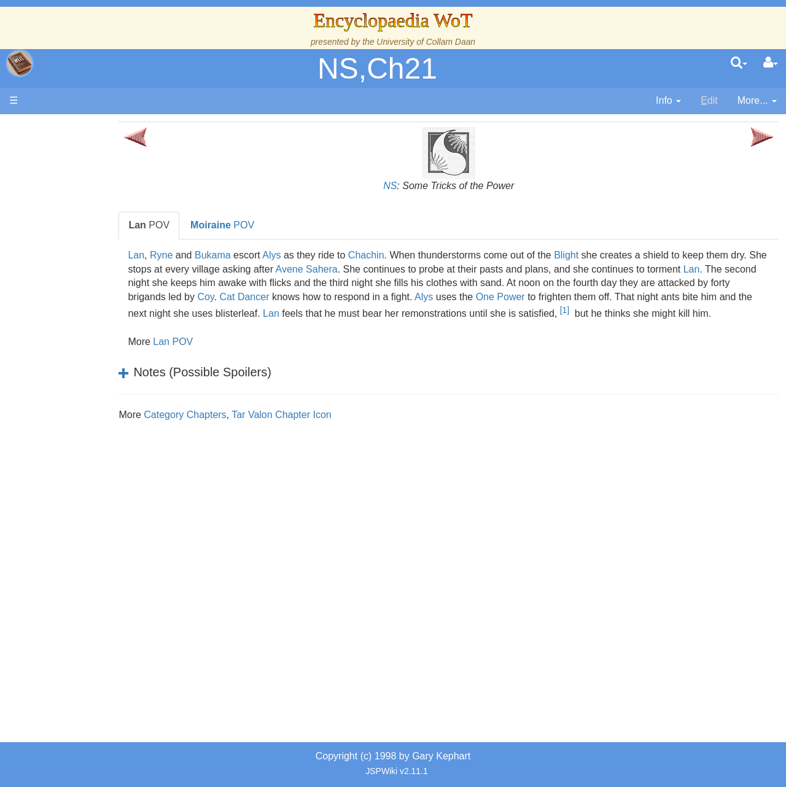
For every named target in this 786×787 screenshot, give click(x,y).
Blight (625, 255)
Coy (395, 297)
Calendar (78, 261)
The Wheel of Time (99, 219)
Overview (103, 303)
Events (73, 274)
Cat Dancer (435, 297)
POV (207, 225)
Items (70, 457)
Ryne (220, 255)
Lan (195, 255)
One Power (690, 297)
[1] (233, 324)
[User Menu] (770, 63)
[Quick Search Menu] (739, 63)
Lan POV (232, 356)
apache (19, 63)
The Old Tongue (93, 331)
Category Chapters (244, 429)
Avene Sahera (428, 269)
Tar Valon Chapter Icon (340, 429)
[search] (739, 63)
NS (419, 185)
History (73, 247)
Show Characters (96, 373)
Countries (104, 317)
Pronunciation (88, 541)
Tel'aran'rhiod (87, 499)
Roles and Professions (107, 415)
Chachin (425, 255)
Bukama (272, 255)
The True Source (94, 233)
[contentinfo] (668, 101)
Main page (57, 128)
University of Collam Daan (425, 42)
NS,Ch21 (377, 68)
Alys (330, 255)
